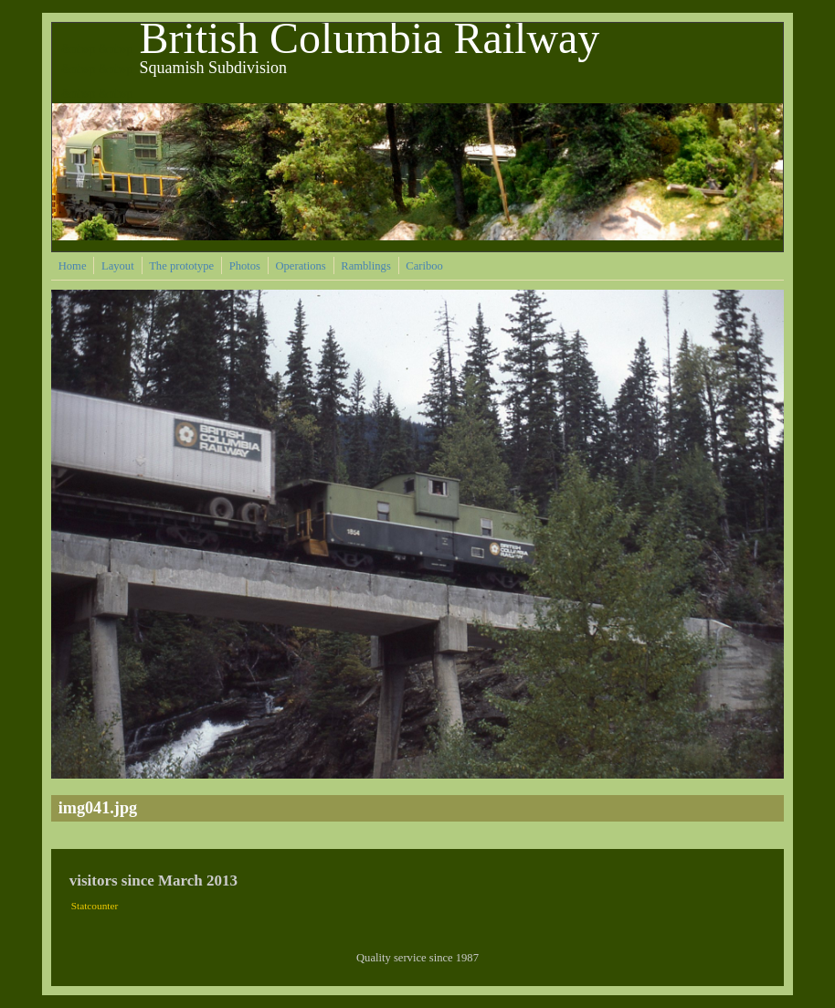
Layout (117, 266)
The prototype (181, 266)
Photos (244, 266)
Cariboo (424, 266)
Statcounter (95, 905)
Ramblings (366, 266)
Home (72, 266)
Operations (300, 266)
